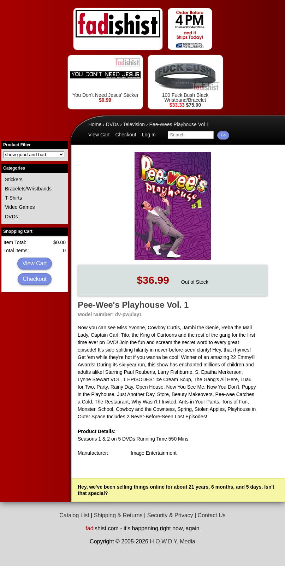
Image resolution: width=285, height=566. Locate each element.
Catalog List (74, 515)
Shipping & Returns (118, 515)
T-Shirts (13, 198)
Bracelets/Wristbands (28, 188)
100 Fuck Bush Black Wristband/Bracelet (185, 80)
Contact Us (212, 515)
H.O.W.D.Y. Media (172, 541)
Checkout (35, 279)
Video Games (20, 207)
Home (94, 124)
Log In (149, 134)
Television (134, 124)
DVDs (11, 216)
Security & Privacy (170, 515)
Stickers (14, 179)
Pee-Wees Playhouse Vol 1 (179, 124)
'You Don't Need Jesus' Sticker (105, 77)
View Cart (34, 263)
